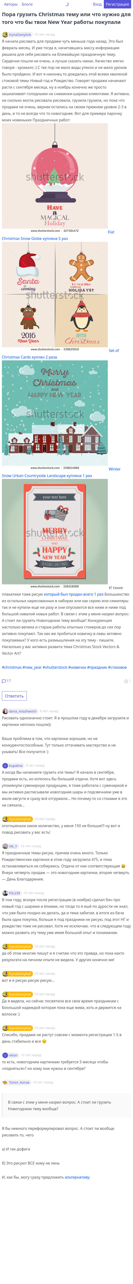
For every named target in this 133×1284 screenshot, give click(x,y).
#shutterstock (55, 667)
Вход (97, 4)
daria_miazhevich (22, 711)
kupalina (16, 766)
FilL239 (14, 893)
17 (6, 680)
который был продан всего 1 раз (74, 594)
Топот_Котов (19, 1082)
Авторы (11, 4)
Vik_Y (13, 846)
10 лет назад (44, 819)
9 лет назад (49, 711)
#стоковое (117, 667)
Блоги (27, 4)
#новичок (77, 667)
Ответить (14, 696)
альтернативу (77, 1177)
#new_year (32, 667)
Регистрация (117, 4)
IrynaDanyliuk (20, 35)
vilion (13, 1055)
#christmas (12, 667)
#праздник (97, 667)
